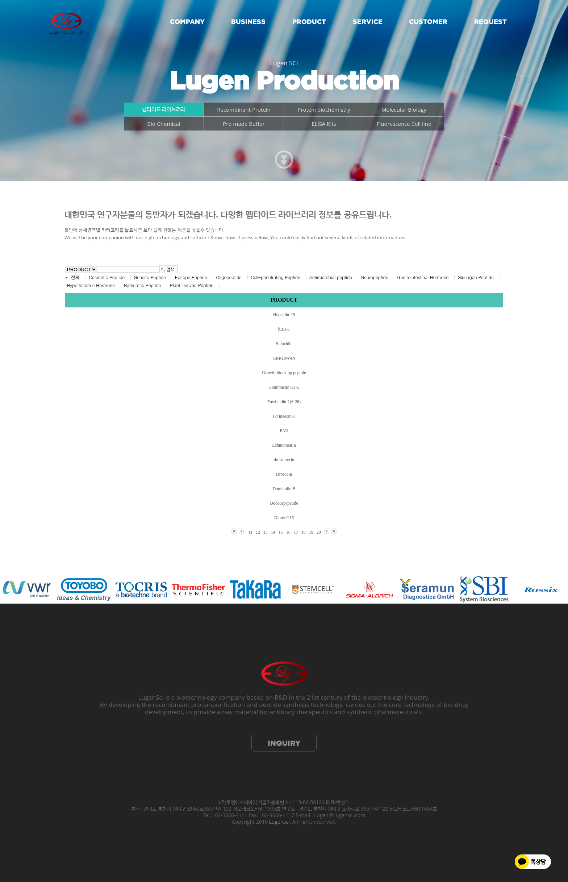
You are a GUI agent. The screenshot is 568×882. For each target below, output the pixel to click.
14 (273, 532)
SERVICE (368, 21)
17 (296, 532)
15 (281, 532)
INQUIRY (284, 743)
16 (288, 532)
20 (319, 532)
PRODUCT (309, 21)
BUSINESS (248, 21)
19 (311, 532)
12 (258, 532)
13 (265, 532)
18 (303, 532)
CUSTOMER (428, 21)
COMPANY (187, 21)
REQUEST (490, 21)
